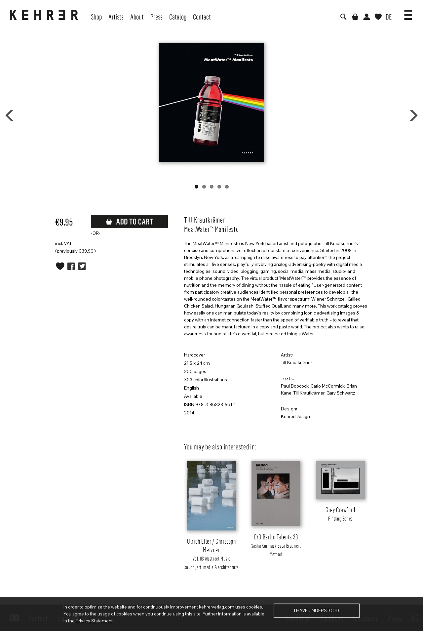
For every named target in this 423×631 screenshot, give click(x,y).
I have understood (316, 610)
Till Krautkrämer (296, 362)
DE (389, 16)
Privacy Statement (94, 621)
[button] (408, 12)
